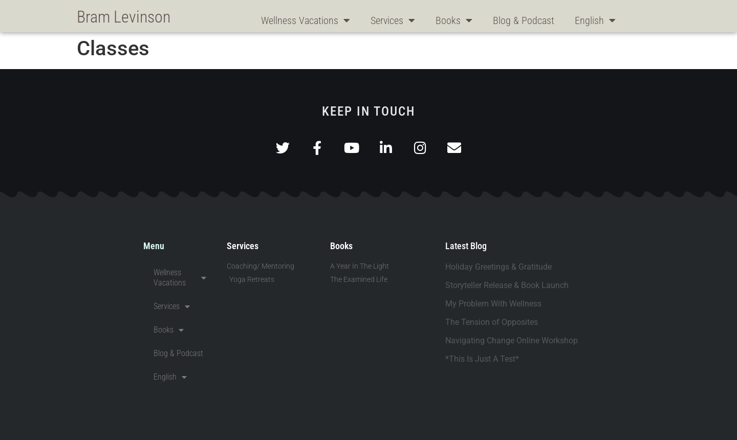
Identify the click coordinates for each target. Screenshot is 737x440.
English (595, 20)
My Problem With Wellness (493, 304)
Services (393, 20)
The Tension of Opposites (491, 322)
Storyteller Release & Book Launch (507, 285)
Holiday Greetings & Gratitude (498, 267)
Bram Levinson (123, 17)
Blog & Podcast (523, 20)
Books (454, 20)
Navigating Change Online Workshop (511, 340)
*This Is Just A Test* (482, 359)
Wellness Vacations (305, 20)
